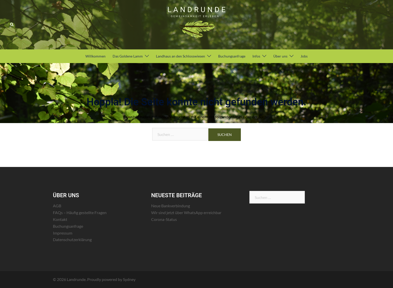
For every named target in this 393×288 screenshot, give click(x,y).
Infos (256, 56)
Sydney (129, 279)
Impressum (62, 233)
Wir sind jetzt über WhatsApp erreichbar (186, 212)
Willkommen (95, 56)
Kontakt (60, 219)
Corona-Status (164, 219)
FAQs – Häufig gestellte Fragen (80, 212)
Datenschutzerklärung (72, 239)
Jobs (304, 56)
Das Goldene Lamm (128, 56)
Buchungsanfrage (231, 56)
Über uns (280, 56)
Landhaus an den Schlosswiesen (180, 56)
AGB (57, 205)
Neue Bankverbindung (170, 205)
